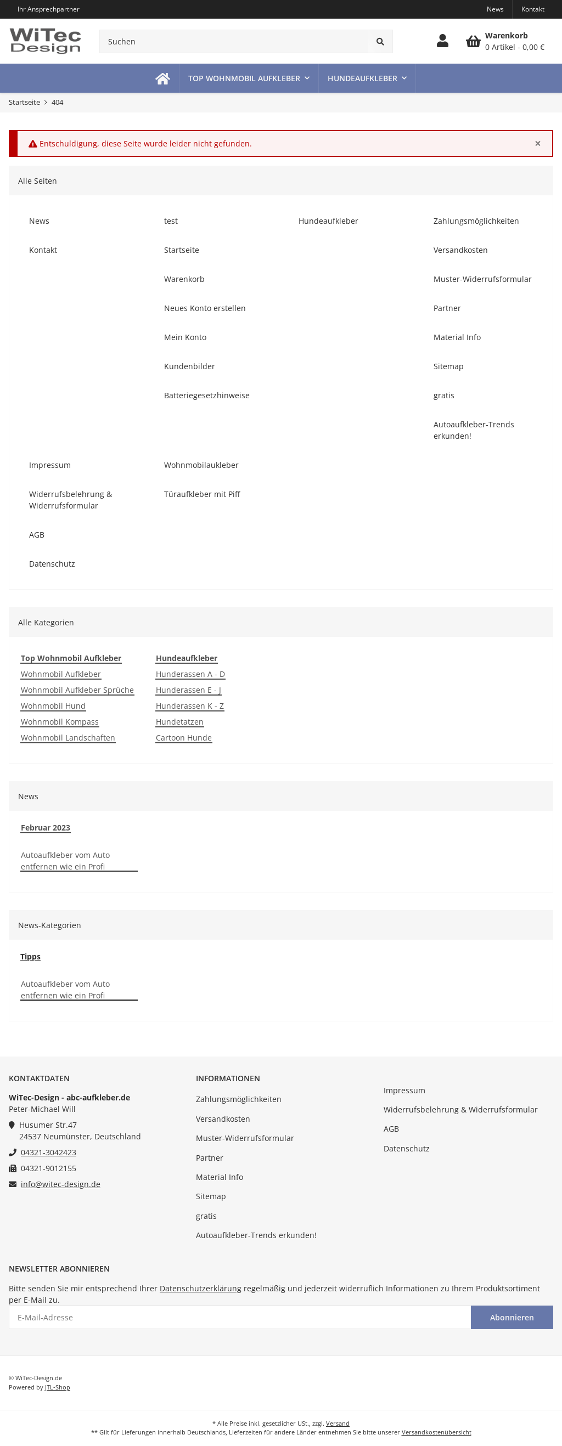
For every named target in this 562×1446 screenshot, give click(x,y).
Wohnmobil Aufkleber (61, 674)
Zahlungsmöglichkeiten (239, 1099)
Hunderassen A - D (190, 674)
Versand (338, 1423)
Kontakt (532, 9)
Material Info (219, 1177)
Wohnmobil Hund (53, 706)
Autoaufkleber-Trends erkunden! (256, 1235)
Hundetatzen (180, 721)
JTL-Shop (57, 1387)
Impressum (404, 1090)
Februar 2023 (45, 827)
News (495, 9)
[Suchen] (234, 41)
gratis (206, 1216)
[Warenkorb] (505, 41)
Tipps (30, 956)
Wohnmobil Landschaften (68, 737)
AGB (391, 1128)
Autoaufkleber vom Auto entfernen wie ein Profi (65, 861)
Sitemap (211, 1196)
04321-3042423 (48, 1152)
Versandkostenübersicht (436, 1432)
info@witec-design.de (60, 1184)
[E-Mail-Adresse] (240, 1317)
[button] (442, 41)
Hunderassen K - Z (190, 706)
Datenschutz (407, 1148)
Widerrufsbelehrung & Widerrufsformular (461, 1109)
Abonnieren (512, 1317)
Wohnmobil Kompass (60, 721)
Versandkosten (223, 1119)
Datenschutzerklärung (200, 1288)
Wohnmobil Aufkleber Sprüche (77, 690)
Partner (209, 1158)
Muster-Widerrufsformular (245, 1138)
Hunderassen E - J (188, 690)
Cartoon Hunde (184, 737)
